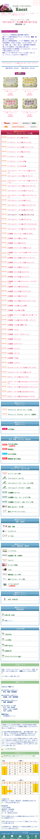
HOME (3, 13)
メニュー (36, 2)
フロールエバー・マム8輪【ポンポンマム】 (20, 14)
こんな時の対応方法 (9, 749)
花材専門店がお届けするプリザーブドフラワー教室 (19, 756)
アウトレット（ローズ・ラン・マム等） (20, 19)
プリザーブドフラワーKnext (21, 833)
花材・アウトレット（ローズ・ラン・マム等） (21, 13)
